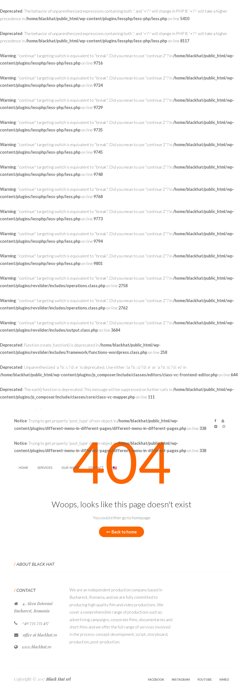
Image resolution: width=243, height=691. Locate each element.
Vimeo (224, 679)
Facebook (156, 679)
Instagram (181, 679)
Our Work (70, 468)
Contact (96, 468)
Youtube (204, 679)
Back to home (121, 531)
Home (23, 468)
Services (44, 468)
